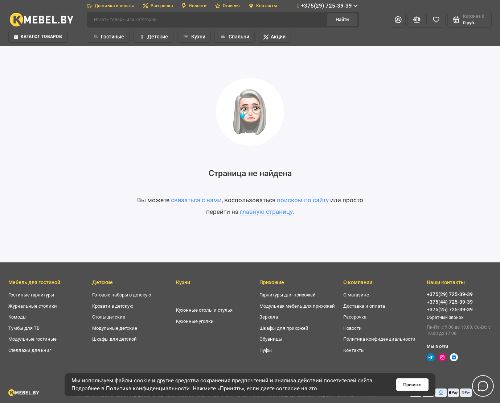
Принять (412, 384)
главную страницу (266, 211)
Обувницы (270, 339)
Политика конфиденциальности (148, 388)
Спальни (234, 36)
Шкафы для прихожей (283, 328)
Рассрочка (158, 5)
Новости (194, 5)
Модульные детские (114, 328)
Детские (153, 36)
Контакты (263, 5)
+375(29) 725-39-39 (327, 6)
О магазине (356, 295)
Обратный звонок (445, 317)
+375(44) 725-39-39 (450, 302)
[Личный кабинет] (398, 20)
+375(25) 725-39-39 (450, 309)
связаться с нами (196, 200)
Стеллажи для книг (29, 350)
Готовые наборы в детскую (121, 295)
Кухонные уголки (195, 321)
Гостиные (108, 36)
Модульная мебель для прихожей (297, 306)
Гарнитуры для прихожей (287, 295)
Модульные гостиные (32, 339)
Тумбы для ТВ (24, 328)
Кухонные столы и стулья (204, 310)
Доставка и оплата (111, 5)
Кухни (194, 36)
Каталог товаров (38, 36)
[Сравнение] (417, 20)
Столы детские (108, 317)
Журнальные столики (32, 306)
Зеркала (268, 317)
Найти (342, 19)
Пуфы (265, 350)
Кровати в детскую (113, 306)
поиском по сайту (303, 200)
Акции (274, 37)
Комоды (17, 317)
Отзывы (227, 5)
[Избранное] (436, 20)
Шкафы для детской (114, 339)
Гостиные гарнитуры (31, 295)
